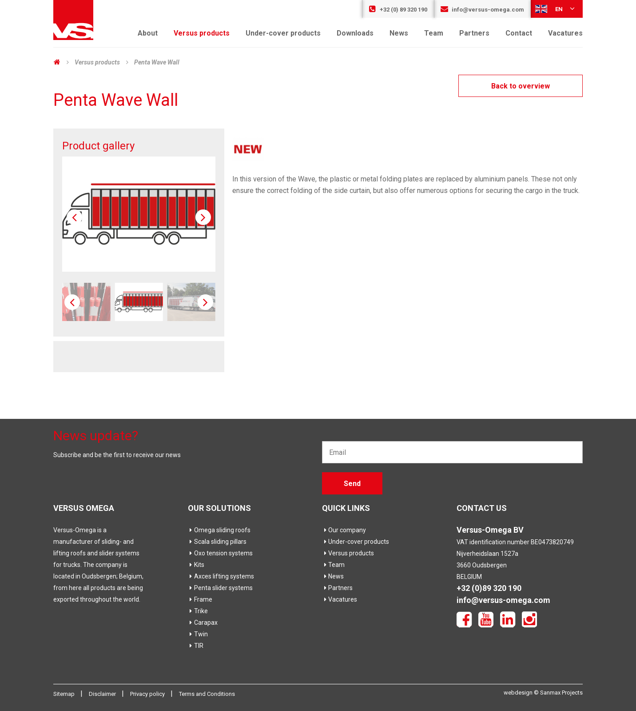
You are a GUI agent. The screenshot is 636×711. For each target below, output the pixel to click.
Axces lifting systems (221, 576)
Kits (196, 564)
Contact (518, 33)
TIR (195, 645)
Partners (474, 33)
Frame (200, 599)
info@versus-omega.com (482, 9)
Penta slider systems (220, 587)
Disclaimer (103, 694)
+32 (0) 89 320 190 (398, 9)
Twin (198, 634)
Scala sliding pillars (217, 541)
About (148, 33)
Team (433, 33)
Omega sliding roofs (219, 530)
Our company (344, 530)
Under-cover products (283, 33)
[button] (203, 217)
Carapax (203, 622)
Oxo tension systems (220, 553)
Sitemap (64, 694)
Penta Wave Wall (156, 62)
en (555, 8)
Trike (198, 611)
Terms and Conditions (207, 694)
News (399, 33)
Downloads (355, 33)
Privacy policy (148, 694)
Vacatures (565, 33)
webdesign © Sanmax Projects (543, 692)
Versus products (202, 33)
